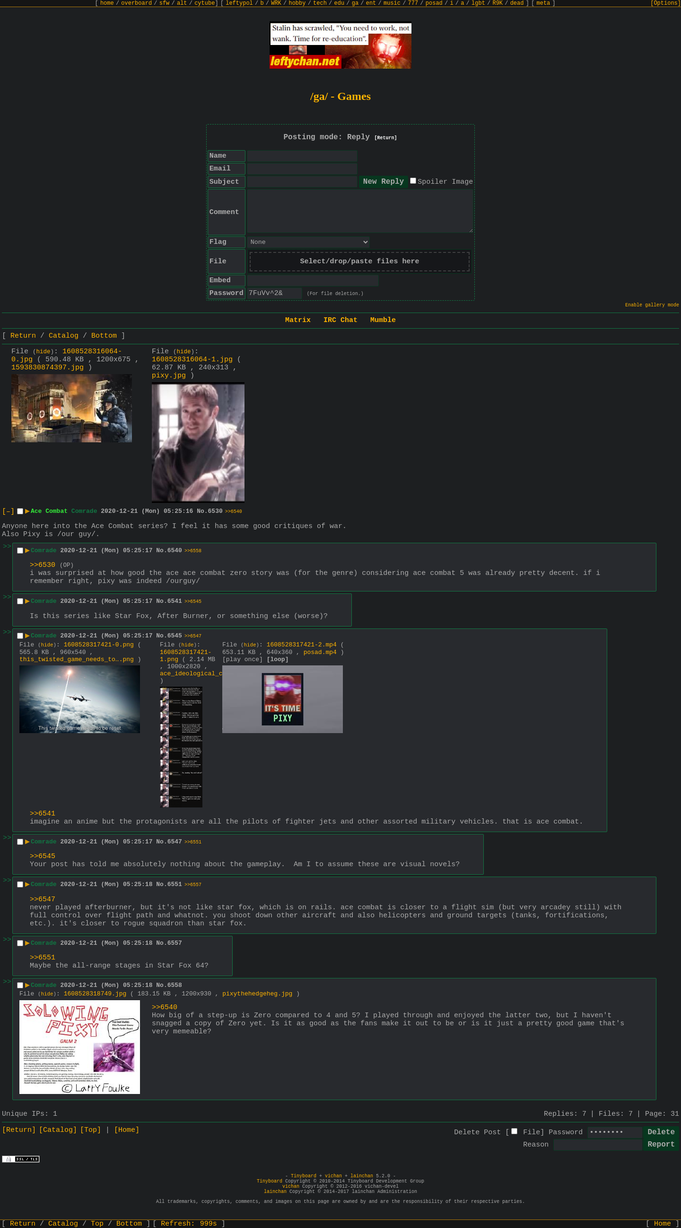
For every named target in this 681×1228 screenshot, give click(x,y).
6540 (174, 550)
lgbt (478, 3)
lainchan (361, 1176)
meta (543, 3)
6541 (174, 601)
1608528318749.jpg (95, 993)
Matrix (298, 320)
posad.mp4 (320, 652)
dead (517, 3)
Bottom (104, 336)
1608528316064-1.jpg (192, 360)
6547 (174, 841)
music (392, 3)
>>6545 (192, 601)
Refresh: (189, 1224)
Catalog (64, 336)
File (531, 1133)
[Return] (386, 138)
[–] (8, 512)
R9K (497, 3)
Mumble (383, 320)
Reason (536, 1145)
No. (202, 511)
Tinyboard (303, 1176)
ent (371, 3)
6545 (174, 635)
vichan (333, 1176)
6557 (174, 943)
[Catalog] (58, 1130)
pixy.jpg (169, 376)
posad (434, 3)
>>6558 (192, 551)
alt (182, 3)
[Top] (90, 1130)
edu (339, 3)
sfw (164, 3)
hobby (297, 3)
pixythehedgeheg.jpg (257, 993)
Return (23, 336)
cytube (204, 3)
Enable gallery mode (652, 305)
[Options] (665, 3)
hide (43, 352)
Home (662, 1224)
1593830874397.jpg (47, 368)
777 (413, 3)
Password (566, 1133)
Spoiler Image (445, 182)
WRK (276, 3)
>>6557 (192, 884)
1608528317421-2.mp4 (302, 644)
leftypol (239, 3)
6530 (215, 511)
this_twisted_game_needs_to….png (76, 659)
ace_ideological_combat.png (208, 673)
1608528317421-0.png (99, 644)
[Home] (127, 1130)
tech (320, 3)
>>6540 (233, 511)
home (107, 3)
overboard (136, 3)
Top (97, 1224)
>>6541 (42, 814)
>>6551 (192, 842)
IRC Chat (340, 320)
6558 (174, 985)
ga (355, 3)
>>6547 (192, 636)
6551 (174, 884)
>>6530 (42, 565)
